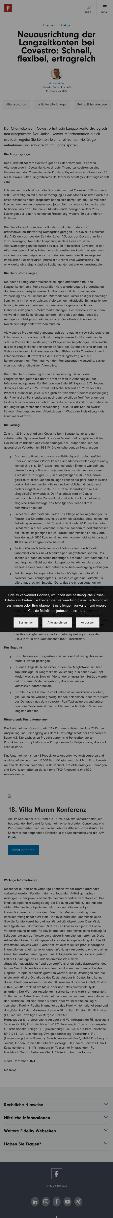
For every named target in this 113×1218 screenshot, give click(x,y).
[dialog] (56, 609)
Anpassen (87, 622)
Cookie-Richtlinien (41, 611)
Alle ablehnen (57, 622)
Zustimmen (26, 622)
